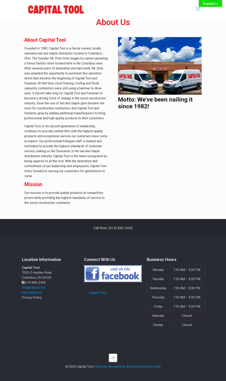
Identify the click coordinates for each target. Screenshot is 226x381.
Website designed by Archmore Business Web (128, 366)
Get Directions (32, 292)
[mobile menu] (198, 9)
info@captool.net (33, 287)
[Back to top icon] (113, 358)
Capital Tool (98, 293)
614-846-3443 (34, 282)
